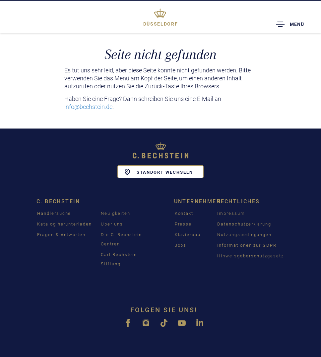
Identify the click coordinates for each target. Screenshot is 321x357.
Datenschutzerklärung (244, 224)
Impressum (231, 213)
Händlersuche (54, 213)
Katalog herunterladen (64, 224)
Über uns (112, 224)
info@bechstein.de (88, 106)
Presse (183, 224)
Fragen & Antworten (61, 234)
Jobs (181, 245)
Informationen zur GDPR (247, 245)
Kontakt (184, 213)
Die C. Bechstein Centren (121, 239)
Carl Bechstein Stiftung (119, 259)
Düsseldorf (160, 24)
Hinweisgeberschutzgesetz (250, 255)
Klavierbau (188, 234)
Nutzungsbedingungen (244, 234)
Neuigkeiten (115, 213)
